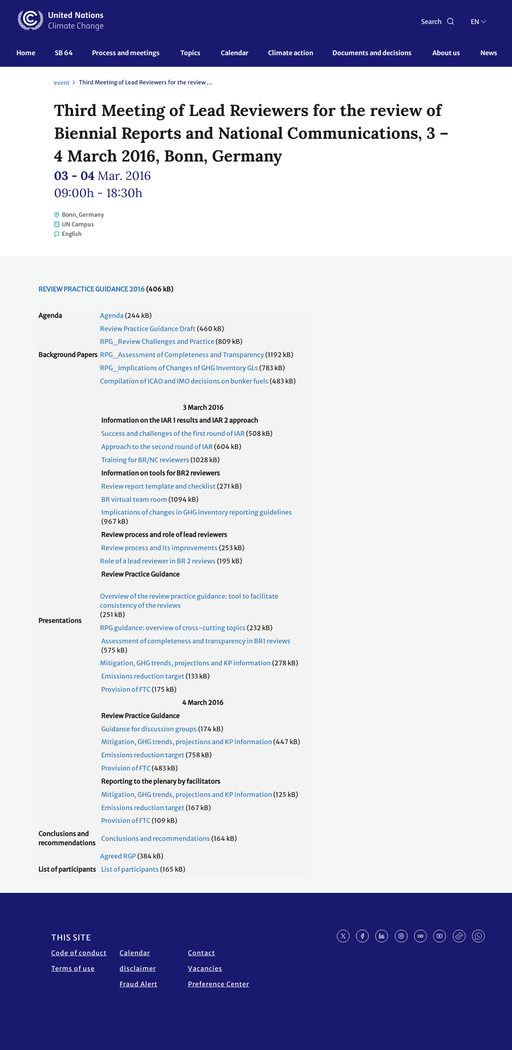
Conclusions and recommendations (155, 838)
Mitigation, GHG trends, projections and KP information (185, 663)
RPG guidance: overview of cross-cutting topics (173, 628)
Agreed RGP (118, 856)
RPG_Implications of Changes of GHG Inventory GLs (179, 368)
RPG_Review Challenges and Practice (157, 341)
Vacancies (205, 968)
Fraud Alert (139, 984)
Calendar (234, 53)
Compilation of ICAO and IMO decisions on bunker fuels (184, 381)
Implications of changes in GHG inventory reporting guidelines (196, 512)
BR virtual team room (134, 499)
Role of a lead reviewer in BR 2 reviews (158, 561)
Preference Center (218, 984)
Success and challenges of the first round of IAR (173, 433)
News (488, 53)
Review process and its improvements (159, 548)
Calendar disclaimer (138, 960)
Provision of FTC (125, 689)
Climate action (290, 53)
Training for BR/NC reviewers (145, 460)
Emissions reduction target (142, 676)
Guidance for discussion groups (149, 729)
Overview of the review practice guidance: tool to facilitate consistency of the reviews (189, 600)
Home (25, 53)
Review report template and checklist (158, 486)
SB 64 (64, 53)
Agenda (112, 315)
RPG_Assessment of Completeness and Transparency (182, 355)
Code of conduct (79, 953)
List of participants (130, 869)
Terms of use (73, 968)
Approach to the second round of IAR (157, 447)
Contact (201, 953)
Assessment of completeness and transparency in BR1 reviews (195, 641)
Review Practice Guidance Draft (148, 329)
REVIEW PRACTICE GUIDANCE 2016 (91, 289)
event (62, 82)
